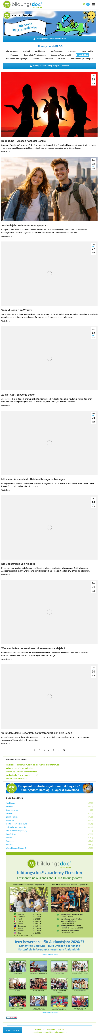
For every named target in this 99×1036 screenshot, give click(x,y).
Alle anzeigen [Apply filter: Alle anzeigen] (12, 51)
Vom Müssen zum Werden (16, 310)
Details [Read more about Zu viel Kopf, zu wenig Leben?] (6, 406)
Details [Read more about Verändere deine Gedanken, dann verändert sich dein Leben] (6, 744)
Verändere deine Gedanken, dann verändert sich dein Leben (36, 733)
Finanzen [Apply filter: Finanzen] (14, 55)
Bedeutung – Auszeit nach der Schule (23, 141)
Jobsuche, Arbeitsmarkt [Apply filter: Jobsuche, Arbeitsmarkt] (61, 55)
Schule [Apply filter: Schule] (36, 59)
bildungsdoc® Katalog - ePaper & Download (49, 66)
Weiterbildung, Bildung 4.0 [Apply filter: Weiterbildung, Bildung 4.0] (82, 59)
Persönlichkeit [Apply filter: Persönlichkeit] (82, 55)
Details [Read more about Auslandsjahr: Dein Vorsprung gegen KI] (6, 236)
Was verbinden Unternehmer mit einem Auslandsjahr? (33, 648)
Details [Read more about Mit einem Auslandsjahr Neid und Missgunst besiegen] (6, 490)
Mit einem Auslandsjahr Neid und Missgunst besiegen (33, 479)
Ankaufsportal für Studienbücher (19, 768)
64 (64, 750)
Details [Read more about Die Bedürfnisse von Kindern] (6, 575)
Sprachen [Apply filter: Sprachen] (49, 59)
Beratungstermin (12, 1030)
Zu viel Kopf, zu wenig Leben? (19, 394)
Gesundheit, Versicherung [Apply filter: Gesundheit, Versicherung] (35, 55)
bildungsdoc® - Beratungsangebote (49, 39)
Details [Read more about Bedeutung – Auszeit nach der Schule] (6, 152)
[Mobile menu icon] (93, 4)
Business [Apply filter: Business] (71, 51)
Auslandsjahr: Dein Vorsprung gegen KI (24, 225)
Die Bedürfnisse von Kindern (18, 563)
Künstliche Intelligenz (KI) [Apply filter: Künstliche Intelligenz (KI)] (17, 59)
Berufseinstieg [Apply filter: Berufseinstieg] (56, 51)
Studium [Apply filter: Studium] (61, 59)
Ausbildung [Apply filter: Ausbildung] (40, 51)
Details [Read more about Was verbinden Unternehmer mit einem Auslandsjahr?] (6, 659)
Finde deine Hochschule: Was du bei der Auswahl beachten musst (33, 765)
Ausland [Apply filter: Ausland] (26, 51)
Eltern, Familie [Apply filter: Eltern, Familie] (87, 51)
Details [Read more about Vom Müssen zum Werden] (6, 321)
